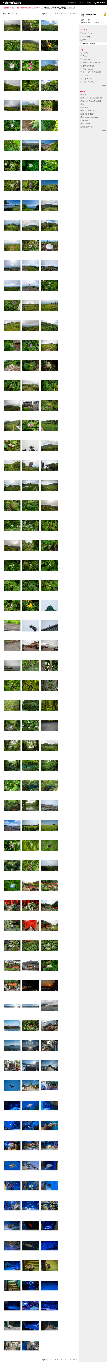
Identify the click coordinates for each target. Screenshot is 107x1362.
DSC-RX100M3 (88, 111)
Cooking (85, 37)
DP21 (84, 104)
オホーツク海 (87, 82)
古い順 (14, 14)
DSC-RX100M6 (88, 114)
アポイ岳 (85, 75)
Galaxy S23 (86, 124)
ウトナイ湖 (86, 79)
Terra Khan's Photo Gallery (25, 8)
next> (75, 14)
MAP (84, 40)
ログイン (81, 2)
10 (66, 14)
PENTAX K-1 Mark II (90, 22)
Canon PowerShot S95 (91, 101)
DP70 (84, 108)
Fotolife (6, 8)
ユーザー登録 (71, 2)
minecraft (85, 59)
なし (84, 95)
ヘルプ (89, 2)
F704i (84, 120)
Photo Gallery (88, 43)
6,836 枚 (85, 20)
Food (84, 56)
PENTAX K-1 (87, 127)
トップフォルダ (88, 33)
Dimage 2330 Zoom (90, 117)
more (103, 85)
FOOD (84, 53)
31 (71, 14)
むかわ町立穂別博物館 (91, 72)
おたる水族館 (87, 66)
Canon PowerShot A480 (91, 98)
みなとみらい (87, 69)
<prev (44, 14)
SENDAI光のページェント (92, 63)
